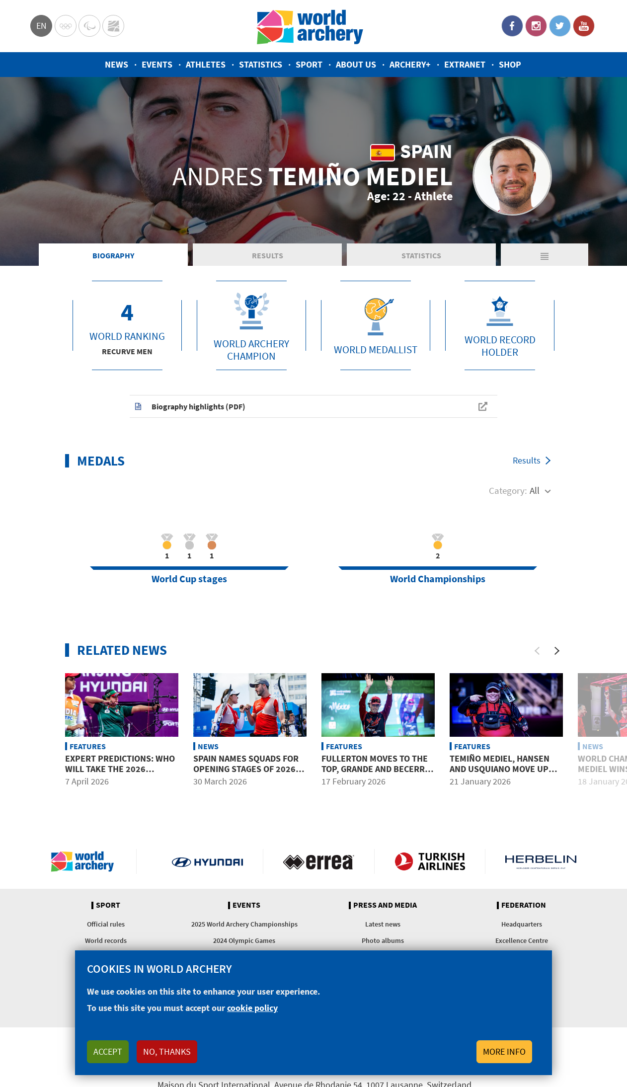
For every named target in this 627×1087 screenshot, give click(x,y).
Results (267, 255)
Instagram (536, 26)
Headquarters (521, 924)
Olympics (66, 26)
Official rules (106, 924)
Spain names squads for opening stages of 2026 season (246, 769)
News (116, 64)
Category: (508, 490)
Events (157, 64)
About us (356, 64)
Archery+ (410, 64)
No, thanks (167, 1051)
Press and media (385, 905)
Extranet (464, 64)
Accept (107, 1051)
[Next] (557, 651)
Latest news (382, 924)
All (535, 490)
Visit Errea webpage (318, 861)
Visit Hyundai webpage (207, 861)
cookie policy (252, 1007)
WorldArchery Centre (113, 26)
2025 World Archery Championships (244, 924)
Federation (523, 905)
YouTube (584, 26)
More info (504, 1051)
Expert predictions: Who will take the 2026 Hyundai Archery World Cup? (120, 774)
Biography (113, 255)
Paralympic (89, 26)
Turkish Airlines (430, 861)
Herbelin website (540, 861)
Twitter (560, 26)
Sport (309, 64)
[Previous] (537, 651)
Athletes (206, 64)
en (41, 25)
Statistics (260, 64)
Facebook (512, 26)
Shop (510, 64)
